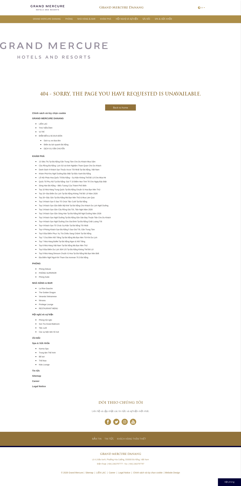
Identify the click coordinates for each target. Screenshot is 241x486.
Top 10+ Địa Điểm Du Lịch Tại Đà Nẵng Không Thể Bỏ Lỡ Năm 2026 (68, 194)
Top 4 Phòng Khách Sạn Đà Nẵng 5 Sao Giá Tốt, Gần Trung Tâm (67, 229)
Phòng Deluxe (45, 269)
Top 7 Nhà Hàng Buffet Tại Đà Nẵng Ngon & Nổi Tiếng (62, 241)
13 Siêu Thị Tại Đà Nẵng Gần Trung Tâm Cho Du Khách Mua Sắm (67, 162)
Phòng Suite (44, 277)
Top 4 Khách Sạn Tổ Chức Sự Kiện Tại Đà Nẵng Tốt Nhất (63, 225)
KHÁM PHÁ (105, 19)
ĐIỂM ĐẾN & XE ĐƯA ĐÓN (50, 136)
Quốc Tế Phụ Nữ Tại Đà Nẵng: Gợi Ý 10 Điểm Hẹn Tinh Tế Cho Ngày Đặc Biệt (73, 182)
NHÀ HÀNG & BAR (86, 19)
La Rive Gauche (46, 288)
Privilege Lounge (46, 304)
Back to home (120, 107)
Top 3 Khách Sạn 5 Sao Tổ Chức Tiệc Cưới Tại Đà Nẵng (63, 202)
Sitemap (36, 376)
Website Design (172, 472)
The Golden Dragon (47, 292)
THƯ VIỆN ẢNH (45, 128)
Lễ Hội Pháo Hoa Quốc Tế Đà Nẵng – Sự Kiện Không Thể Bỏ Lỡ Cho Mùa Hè (72, 178)
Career (36, 381)
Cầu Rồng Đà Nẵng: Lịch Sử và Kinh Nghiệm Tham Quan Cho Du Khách (70, 166)
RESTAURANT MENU (48, 308)
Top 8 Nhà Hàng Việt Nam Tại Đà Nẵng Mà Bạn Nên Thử (63, 245)
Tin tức (36, 370)
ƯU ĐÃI (146, 19)
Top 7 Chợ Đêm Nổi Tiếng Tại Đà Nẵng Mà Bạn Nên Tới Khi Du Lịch (68, 237)
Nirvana (42, 300)
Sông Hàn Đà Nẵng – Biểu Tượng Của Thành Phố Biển (63, 186)
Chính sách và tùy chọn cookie (49, 113)
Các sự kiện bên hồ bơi (49, 332)
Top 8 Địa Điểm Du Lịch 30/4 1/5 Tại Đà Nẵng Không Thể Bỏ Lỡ (66, 249)
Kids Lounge (44, 365)
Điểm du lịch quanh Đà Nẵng (56, 145)
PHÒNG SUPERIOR (48, 273)
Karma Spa (44, 349)
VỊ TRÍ (41, 132)
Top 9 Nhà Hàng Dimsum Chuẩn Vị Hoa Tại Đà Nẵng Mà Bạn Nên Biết (69, 253)
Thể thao (42, 361)
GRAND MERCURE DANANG (47, 19)
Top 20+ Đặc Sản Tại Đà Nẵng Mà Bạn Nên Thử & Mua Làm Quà (67, 198)
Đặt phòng (229, 482)
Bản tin (96, 438)
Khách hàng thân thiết (131, 438)
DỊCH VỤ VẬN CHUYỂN (54, 149)
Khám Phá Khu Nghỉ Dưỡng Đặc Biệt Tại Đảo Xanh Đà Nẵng (65, 174)
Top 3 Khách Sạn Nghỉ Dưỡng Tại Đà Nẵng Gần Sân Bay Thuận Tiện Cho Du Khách (75, 218)
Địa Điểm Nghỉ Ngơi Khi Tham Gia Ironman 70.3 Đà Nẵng (63, 257)
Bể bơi (42, 357)
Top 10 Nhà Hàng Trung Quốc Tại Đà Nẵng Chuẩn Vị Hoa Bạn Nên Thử (69, 190)
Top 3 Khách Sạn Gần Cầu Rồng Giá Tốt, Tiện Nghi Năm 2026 (66, 210)
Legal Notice (39, 386)
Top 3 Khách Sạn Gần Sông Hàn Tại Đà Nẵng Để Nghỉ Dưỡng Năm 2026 (70, 214)
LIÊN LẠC (43, 124)
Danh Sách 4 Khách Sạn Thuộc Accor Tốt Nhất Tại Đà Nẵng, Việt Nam (69, 170)
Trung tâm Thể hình (47, 353)
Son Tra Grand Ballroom (49, 324)
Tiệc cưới (43, 328)
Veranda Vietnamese (48, 296)
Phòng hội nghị (45, 320)
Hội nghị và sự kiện (127, 19)
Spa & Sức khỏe (163, 19)
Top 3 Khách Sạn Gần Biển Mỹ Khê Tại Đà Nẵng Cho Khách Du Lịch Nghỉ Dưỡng (73, 206)
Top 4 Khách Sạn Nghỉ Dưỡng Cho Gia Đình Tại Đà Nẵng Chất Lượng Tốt (70, 222)
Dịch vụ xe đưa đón (52, 141)
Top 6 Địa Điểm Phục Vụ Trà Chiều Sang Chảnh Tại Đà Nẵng (65, 233)
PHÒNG (69, 19)
